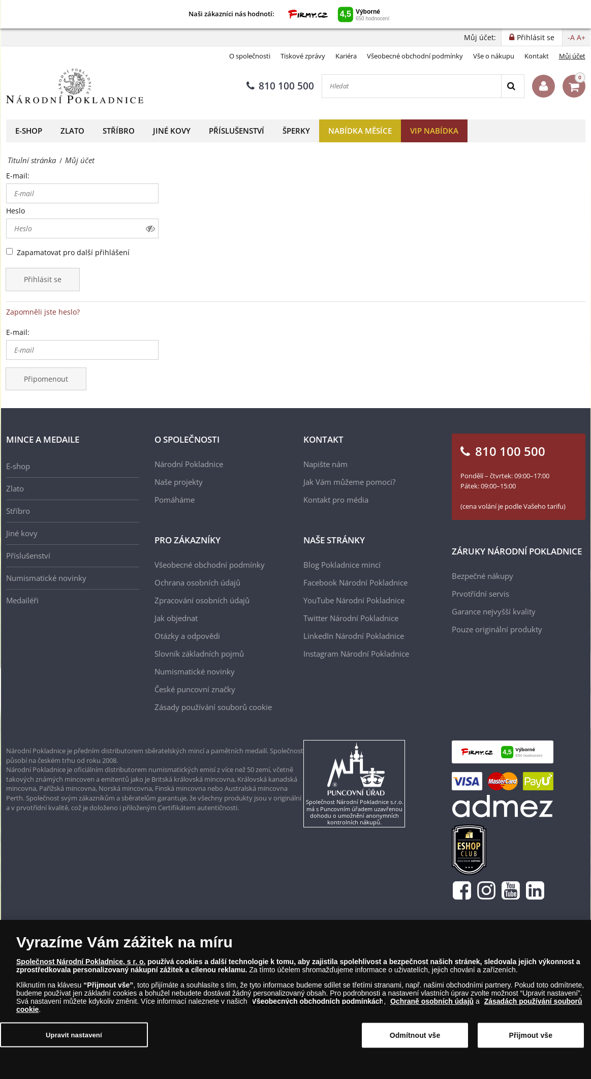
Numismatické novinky (46, 578)
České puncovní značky (194, 689)
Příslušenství (236, 131)
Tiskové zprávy (303, 55)
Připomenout (46, 379)
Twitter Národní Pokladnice (350, 618)
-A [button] (571, 37)
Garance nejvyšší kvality (494, 611)
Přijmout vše (530, 1039)
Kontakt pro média (335, 500)
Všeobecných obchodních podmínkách (318, 1005)
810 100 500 (280, 86)
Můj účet (572, 55)
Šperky (296, 131)
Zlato (72, 131)
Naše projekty (178, 482)
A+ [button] (581, 37)
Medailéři (22, 600)
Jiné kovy (172, 131)
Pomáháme (174, 500)
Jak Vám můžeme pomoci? (349, 482)
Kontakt (536, 55)
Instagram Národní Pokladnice (356, 654)
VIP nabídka (434, 131)
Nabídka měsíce (360, 131)
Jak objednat (176, 618)
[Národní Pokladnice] (74, 86)
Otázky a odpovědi (187, 636)
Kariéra (346, 55)
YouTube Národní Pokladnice (354, 600)
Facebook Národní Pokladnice (355, 582)
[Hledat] (411, 86)
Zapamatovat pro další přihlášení (73, 252)
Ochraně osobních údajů (432, 1005)
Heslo (15, 210)
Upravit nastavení (74, 1038)
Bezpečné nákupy (482, 576)
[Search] (512, 86)
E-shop (28, 131)
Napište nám (325, 464)
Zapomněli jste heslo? (43, 312)
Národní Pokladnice (188, 464)
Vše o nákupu (493, 55)
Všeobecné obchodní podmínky (415, 55)
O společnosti (249, 55)
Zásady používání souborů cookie (213, 707)
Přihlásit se (42, 279)
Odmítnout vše (415, 1039)
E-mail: (17, 175)
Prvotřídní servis (480, 594)
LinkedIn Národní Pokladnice (353, 636)
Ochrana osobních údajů (197, 582)
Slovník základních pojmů (199, 654)
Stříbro (119, 131)
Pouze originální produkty (497, 629)
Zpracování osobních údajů (202, 600)
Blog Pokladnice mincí (342, 565)
